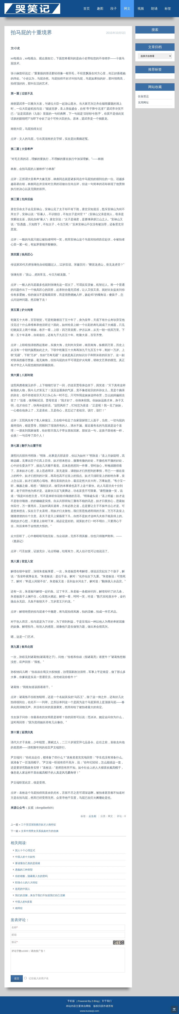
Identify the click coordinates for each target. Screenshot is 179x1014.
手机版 (71, 1001)
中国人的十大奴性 (25, 856)
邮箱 (14, 934)
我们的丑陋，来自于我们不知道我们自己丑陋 (40, 895)
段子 (113, 8)
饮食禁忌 (143, 96)
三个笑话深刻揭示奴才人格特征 (38, 824)
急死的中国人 (22, 888)
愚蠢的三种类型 (24, 869)
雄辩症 (19, 908)
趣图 (100, 8)
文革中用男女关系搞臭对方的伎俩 (39, 831)
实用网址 (143, 102)
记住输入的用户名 (39, 978)
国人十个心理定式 (25, 850)
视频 (141, 8)
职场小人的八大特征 (26, 882)
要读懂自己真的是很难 (27, 863)
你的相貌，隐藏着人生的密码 (31, 876)
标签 (168, 8)
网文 (127, 8)
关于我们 (107, 1001)
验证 (14, 942)
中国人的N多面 (23, 901)
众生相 (92, 816)
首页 (86, 8)
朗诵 (154, 8)
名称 (14, 927)
